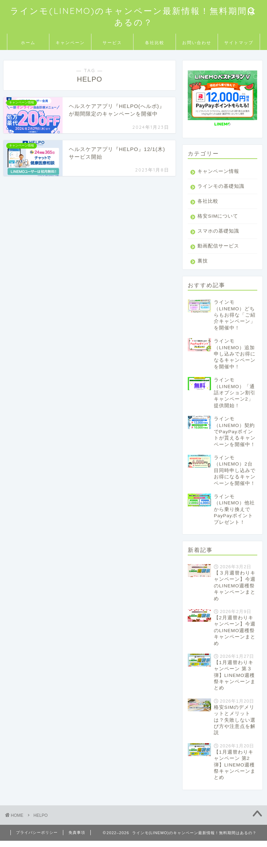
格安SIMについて (217, 222)
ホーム (28, 42)
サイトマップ (238, 42)
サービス (112, 42)
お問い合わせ (196, 42)
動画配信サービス (218, 252)
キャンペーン (70, 42)
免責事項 (76, 839)
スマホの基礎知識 (218, 237)
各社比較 (154, 42)
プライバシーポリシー (37, 839)
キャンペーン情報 (218, 171)
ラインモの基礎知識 (218, 189)
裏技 (202, 267)
